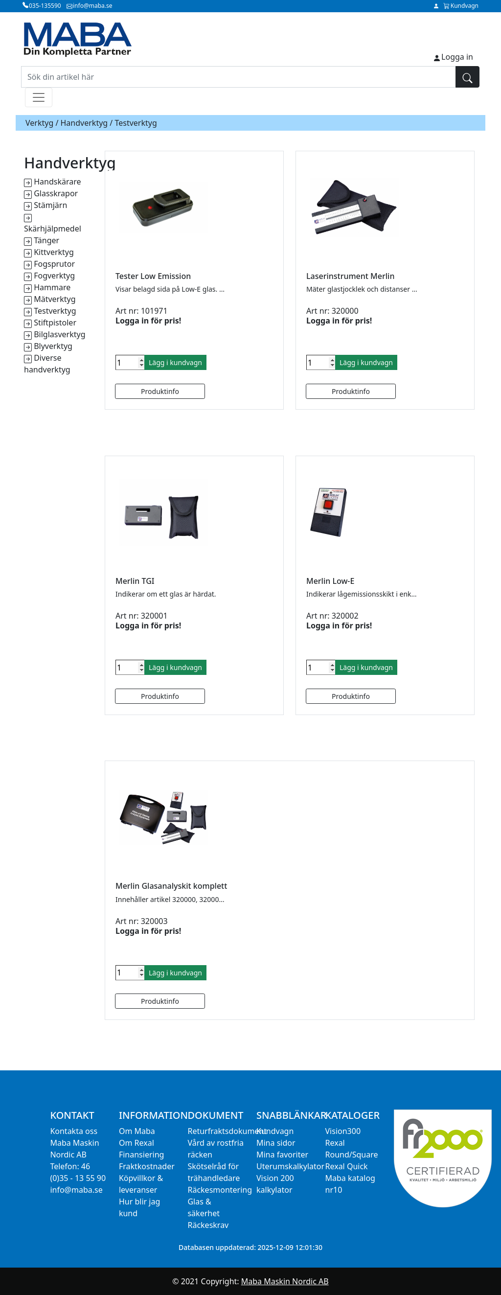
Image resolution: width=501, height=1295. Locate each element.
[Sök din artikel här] (238, 77)
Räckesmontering (219, 1189)
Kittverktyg (54, 252)
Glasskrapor (56, 193)
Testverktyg (55, 310)
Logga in (457, 56)
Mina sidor (276, 1142)
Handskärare (57, 181)
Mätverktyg (54, 299)
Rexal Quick (346, 1166)
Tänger (46, 240)
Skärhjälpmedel (52, 228)
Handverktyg (84, 122)
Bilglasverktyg (59, 334)
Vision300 (343, 1131)
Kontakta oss (73, 1131)
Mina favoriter (282, 1154)
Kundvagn (275, 1131)
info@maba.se (76, 1189)
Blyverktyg (53, 346)
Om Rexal (136, 1142)
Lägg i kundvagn (175, 362)
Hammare (52, 287)
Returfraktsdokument (227, 1131)
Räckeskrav (207, 1225)
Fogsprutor (54, 263)
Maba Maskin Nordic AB (285, 1281)
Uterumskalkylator (290, 1166)
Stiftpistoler (55, 322)
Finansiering (141, 1154)
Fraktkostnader (147, 1166)
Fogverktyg (54, 275)
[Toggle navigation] (38, 97)
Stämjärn (50, 205)
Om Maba (137, 1131)
